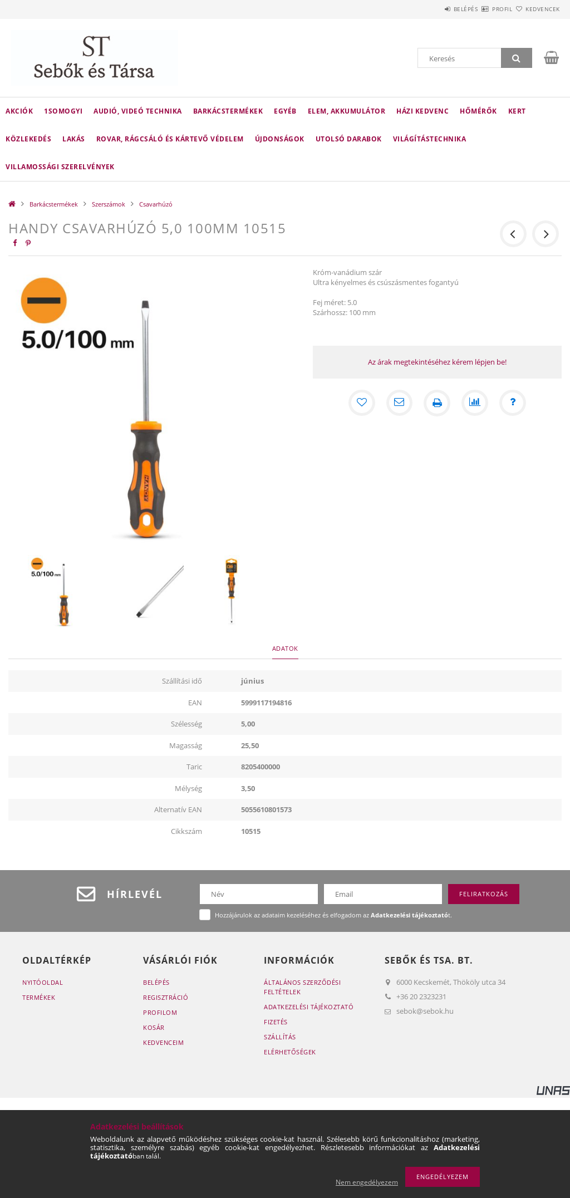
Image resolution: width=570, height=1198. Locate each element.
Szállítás (280, 1037)
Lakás (73, 139)
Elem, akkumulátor (347, 111)
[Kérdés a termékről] (512, 403)
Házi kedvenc (422, 111)
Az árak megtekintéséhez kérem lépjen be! (437, 362)
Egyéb (285, 111)
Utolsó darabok (349, 139)
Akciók (19, 111)
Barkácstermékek (228, 111)
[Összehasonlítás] (474, 403)
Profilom (160, 1012)
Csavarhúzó (156, 204)
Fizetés (276, 1022)
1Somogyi (63, 111)
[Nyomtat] (437, 403)
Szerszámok (108, 204)
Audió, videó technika (138, 111)
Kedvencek (536, 9)
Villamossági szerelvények (60, 166)
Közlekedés (28, 139)
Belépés (433, 9)
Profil (483, 9)
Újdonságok (279, 139)
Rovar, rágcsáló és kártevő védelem (170, 139)
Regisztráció (165, 997)
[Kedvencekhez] (361, 403)
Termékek (38, 997)
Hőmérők (478, 111)
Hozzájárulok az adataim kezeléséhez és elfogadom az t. (333, 915)
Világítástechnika (429, 139)
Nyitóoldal (42, 982)
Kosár (154, 1027)
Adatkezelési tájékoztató (308, 1007)
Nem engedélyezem (367, 1182)
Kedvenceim (163, 1042)
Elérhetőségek (290, 1052)
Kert (517, 111)
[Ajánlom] (399, 403)
